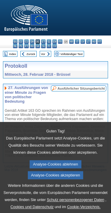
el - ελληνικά (49, 41)
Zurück (31, 54)
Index (12, 54)
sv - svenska (54, 46)
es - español (21, 41)
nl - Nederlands (15, 46)
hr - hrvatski (71, 41)
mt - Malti (99, 41)
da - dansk (32, 41)
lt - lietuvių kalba (88, 41)
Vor (43, 54)
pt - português (26, 46)
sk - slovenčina (38, 46)
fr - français (60, 41)
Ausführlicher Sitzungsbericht (81, 88)
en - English (54, 41)
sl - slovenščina (43, 46)
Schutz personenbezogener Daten (75, 207)
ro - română (32, 46)
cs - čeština (26, 41)
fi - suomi (49, 46)
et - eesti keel (43, 41)
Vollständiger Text (71, 54)
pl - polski (21, 46)
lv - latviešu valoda (83, 41)
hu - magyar (94, 41)
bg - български (15, 41)
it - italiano (77, 41)
